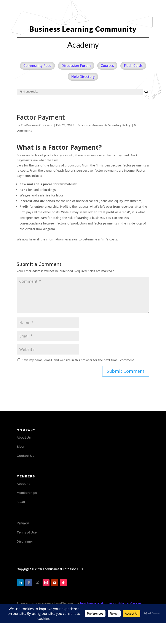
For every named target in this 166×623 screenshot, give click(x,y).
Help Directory (83, 76)
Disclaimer (25, 541)
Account (23, 483)
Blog (20, 446)
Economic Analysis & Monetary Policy (104, 125)
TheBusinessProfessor (37, 125)
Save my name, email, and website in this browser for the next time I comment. (78, 360)
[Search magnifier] (146, 92)
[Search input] (81, 92)
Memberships (27, 492)
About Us (24, 437)
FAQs (21, 502)
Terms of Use (27, 532)
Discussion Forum (76, 65)
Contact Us (25, 455)
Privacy (23, 523)
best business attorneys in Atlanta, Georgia (111, 603)
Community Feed (37, 65)
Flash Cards (133, 65)
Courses (107, 65)
